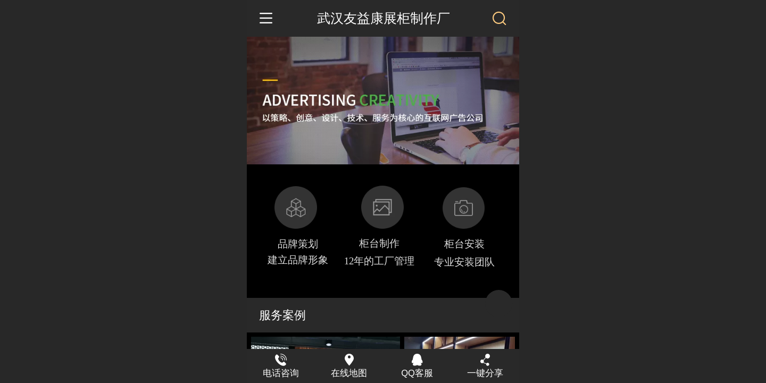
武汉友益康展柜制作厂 (383, 18)
